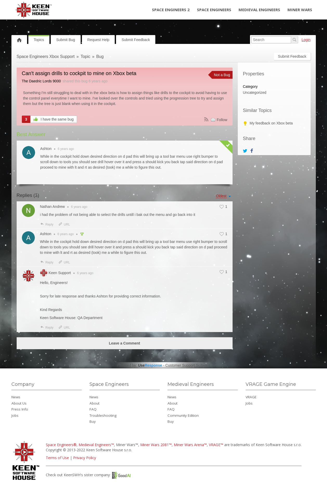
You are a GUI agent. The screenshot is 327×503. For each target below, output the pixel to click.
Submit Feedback (135, 40)
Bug (100, 56)
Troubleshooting (103, 415)
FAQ (93, 409)
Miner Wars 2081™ (156, 444)
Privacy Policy (84, 457)
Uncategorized (254, 92)
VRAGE (251, 397)
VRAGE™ (216, 444)
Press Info (19, 409)
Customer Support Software (187, 365)
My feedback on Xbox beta (271, 123)
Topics (39, 40)
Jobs (14, 415)
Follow (222, 120)
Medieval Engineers (259, 9)
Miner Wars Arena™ (190, 444)
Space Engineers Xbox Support (46, 56)
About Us (19, 403)
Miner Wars (299, 9)
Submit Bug (65, 40)
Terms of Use (57, 457)
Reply (47, 224)
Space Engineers (214, 9)
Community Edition (183, 415)
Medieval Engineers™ (96, 444)
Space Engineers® (61, 444)
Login (306, 40)
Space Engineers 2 (171, 9)
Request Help (98, 40)
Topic (85, 56)
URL (64, 224)
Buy (92, 421)
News (15, 397)
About (94, 403)
